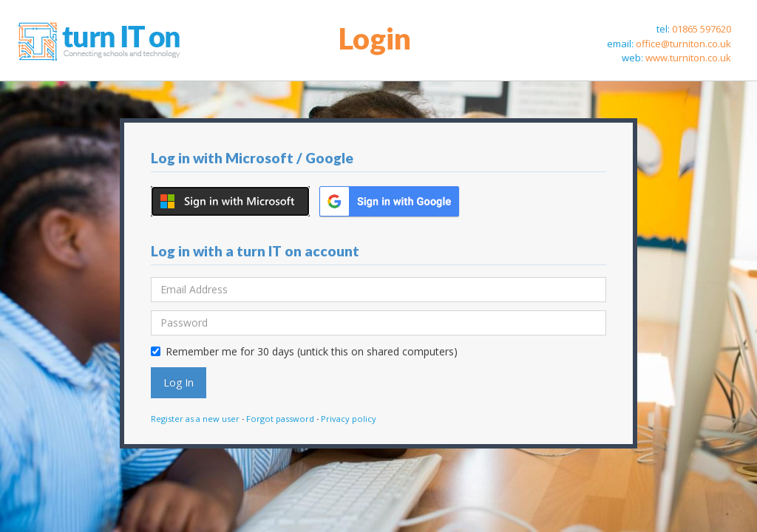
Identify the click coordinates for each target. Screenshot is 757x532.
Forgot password (280, 418)
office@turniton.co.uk (683, 43)
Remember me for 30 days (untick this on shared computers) (304, 351)
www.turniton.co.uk (688, 57)
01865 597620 (701, 28)
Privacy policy (348, 418)
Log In (178, 382)
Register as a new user (195, 418)
